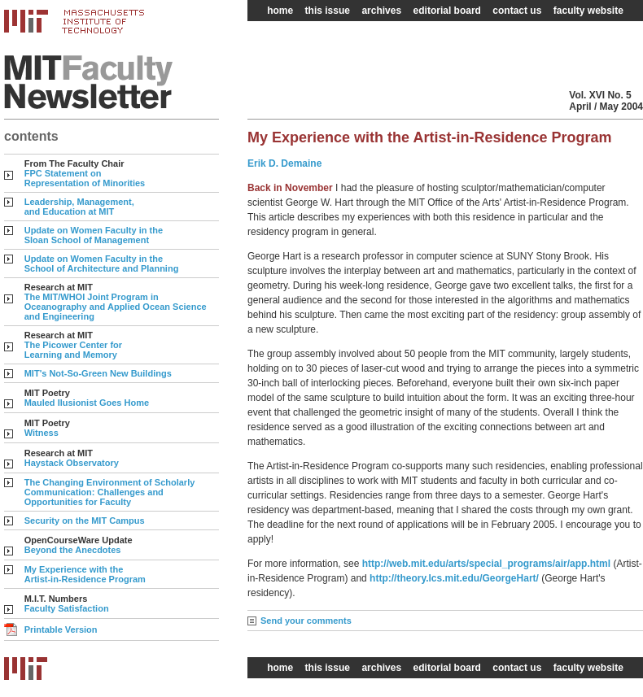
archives (381, 10)
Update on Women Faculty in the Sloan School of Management (93, 235)
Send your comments (306, 620)
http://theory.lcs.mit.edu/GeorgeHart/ (455, 578)
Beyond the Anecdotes (72, 550)
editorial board (447, 10)
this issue (327, 10)
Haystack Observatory (71, 463)
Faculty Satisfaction (66, 608)
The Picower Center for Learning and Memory (73, 349)
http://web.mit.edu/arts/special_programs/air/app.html (488, 563)
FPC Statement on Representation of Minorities (85, 178)
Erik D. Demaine (284, 163)
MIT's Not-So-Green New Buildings (98, 373)
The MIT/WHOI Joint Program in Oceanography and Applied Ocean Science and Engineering (115, 306)
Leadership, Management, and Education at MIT (79, 206)
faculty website (588, 10)
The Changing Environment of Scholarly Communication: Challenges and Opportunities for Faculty (109, 492)
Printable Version (61, 629)
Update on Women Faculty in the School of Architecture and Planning (101, 263)
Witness (41, 433)
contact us (516, 10)
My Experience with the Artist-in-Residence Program (85, 574)
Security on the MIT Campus (84, 520)
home (280, 10)
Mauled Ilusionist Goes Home (86, 402)
